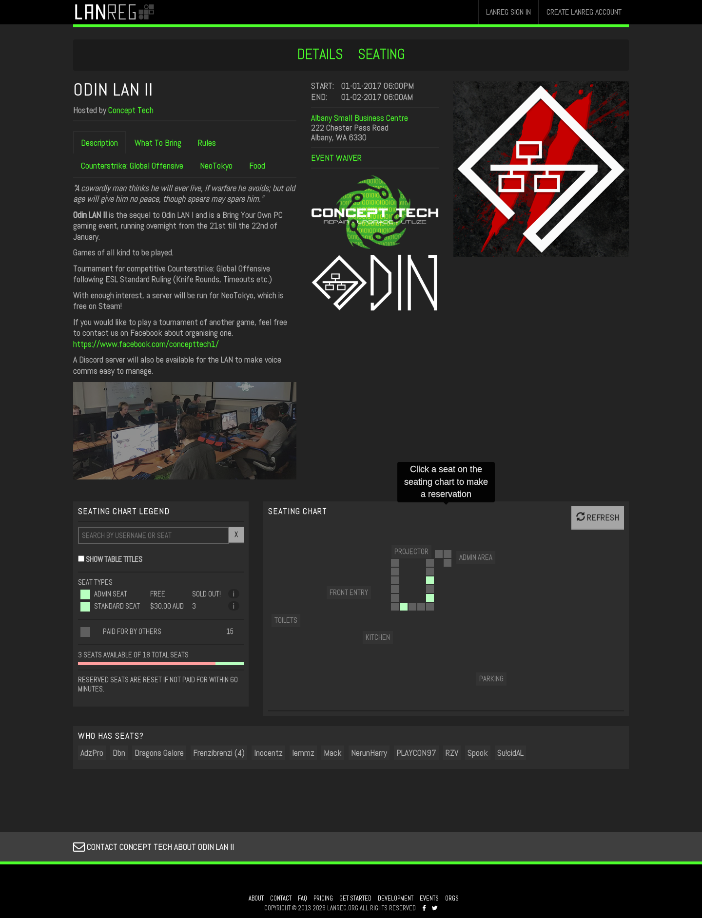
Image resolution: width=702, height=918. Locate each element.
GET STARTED (355, 898)
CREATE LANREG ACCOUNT (584, 12)
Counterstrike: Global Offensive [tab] (132, 165)
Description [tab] (99, 142)
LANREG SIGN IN (508, 12)
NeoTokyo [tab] (216, 165)
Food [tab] (257, 165)
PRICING (323, 898)
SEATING (381, 54)
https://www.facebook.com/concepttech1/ (146, 343)
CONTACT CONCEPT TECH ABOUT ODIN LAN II (153, 846)
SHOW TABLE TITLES (114, 559)
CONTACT (281, 898)
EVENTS (429, 898)
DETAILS (320, 54)
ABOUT (256, 898)
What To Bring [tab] (158, 142)
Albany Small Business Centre (359, 117)
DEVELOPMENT (395, 898)
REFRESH (597, 517)
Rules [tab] (207, 142)
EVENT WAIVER (336, 157)
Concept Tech (131, 109)
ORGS (452, 898)
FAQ (302, 898)
